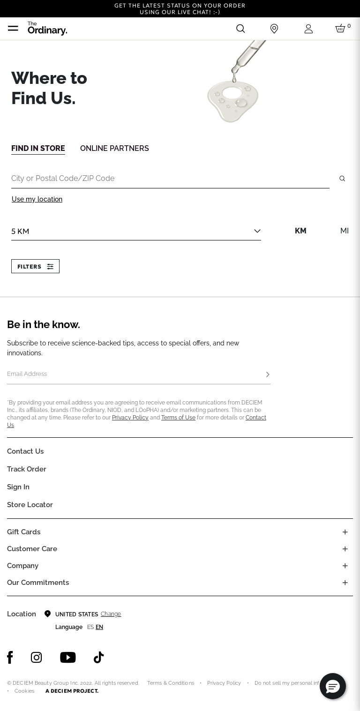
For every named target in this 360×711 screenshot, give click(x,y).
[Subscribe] (267, 375)
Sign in (18, 487)
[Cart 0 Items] (341, 28)
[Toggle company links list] (345, 565)
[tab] (38, 148)
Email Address (27, 373)
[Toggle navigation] (13, 28)
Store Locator (30, 505)
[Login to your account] (308, 28)
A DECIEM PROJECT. (71, 691)
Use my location (37, 199)
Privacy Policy (130, 417)
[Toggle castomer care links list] (345, 548)
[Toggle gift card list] (345, 532)
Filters (35, 266)
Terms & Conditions (170, 683)
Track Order (26, 469)
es (90, 627)
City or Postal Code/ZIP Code (62, 178)
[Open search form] (240, 28)
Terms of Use (178, 417)
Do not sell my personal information (298, 683)
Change (111, 614)
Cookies (24, 691)
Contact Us (25, 451)
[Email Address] (138, 375)
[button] (333, 686)
